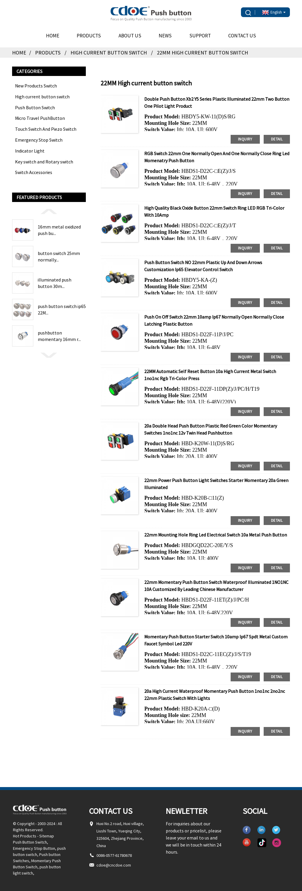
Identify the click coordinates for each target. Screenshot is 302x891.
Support (200, 35)
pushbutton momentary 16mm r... (59, 336)
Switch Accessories (33, 172)
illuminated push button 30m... (54, 283)
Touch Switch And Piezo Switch (45, 129)
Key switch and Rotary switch (44, 162)
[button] (49, 211)
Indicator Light (30, 151)
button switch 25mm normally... (59, 256)
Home (52, 35)
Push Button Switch (35, 107)
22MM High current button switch (202, 52)
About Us (130, 35)
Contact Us (242, 35)
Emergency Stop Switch (39, 140)
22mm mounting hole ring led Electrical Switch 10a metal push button (215, 535)
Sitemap (46, 836)
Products (89, 35)
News (165, 35)
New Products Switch (36, 86)
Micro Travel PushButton (40, 118)
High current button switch (108, 52)
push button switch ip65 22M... (62, 309)
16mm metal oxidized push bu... (59, 230)
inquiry (245, 139)
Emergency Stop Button (34, 848)
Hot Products (24, 836)
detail (277, 139)
